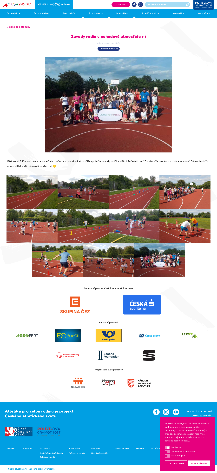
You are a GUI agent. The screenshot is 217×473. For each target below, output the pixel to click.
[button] (167, 447)
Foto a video (41, 13)
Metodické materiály (100, 453)
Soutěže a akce (150, 13)
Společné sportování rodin (51, 453)
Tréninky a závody (77, 453)
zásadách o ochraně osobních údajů (184, 439)
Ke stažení (204, 13)
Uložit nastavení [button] (176, 463)
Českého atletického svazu (30, 416)
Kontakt (120, 4)
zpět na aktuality (19, 27)
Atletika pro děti (202, 415)
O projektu (13, 13)
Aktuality (178, 13)
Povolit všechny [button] (199, 463)
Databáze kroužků (47, 457)
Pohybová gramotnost (199, 411)
